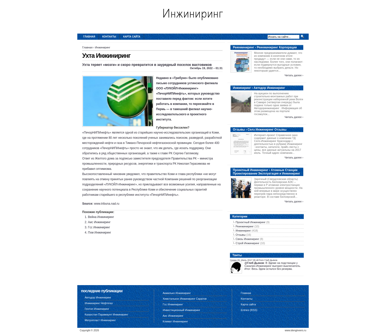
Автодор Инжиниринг (98, 297)
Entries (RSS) (249, 310)
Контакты (109, 36)
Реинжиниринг (245, 226)
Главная (89, 36)
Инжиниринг (102, 47)
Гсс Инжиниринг (99, 227)
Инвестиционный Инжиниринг (181, 310)
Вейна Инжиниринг (101, 217)
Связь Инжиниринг (247, 238)
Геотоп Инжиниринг (97, 308)
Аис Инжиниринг (99, 222)
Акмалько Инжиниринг (177, 293)
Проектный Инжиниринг (250, 222)
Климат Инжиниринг (175, 321)
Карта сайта (131, 36)
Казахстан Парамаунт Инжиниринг (106, 314)
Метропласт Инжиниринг (100, 320)
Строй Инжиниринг (247, 243)
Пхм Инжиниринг (99, 232)
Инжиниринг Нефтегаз (99, 303)
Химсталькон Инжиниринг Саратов (185, 298)
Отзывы (240, 234)
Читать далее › (294, 75)
